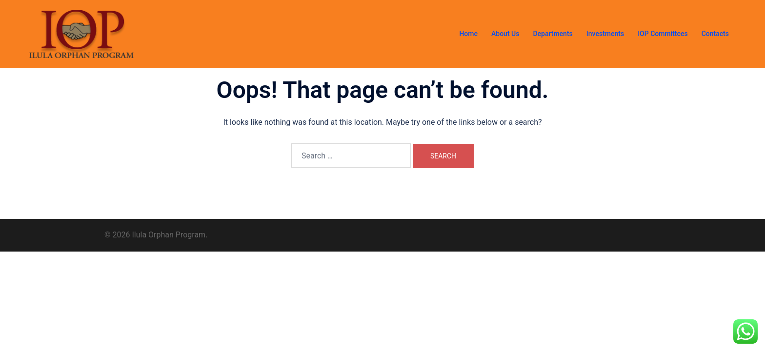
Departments (552, 34)
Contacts (715, 34)
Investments (605, 34)
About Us (505, 34)
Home (468, 34)
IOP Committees (663, 34)
